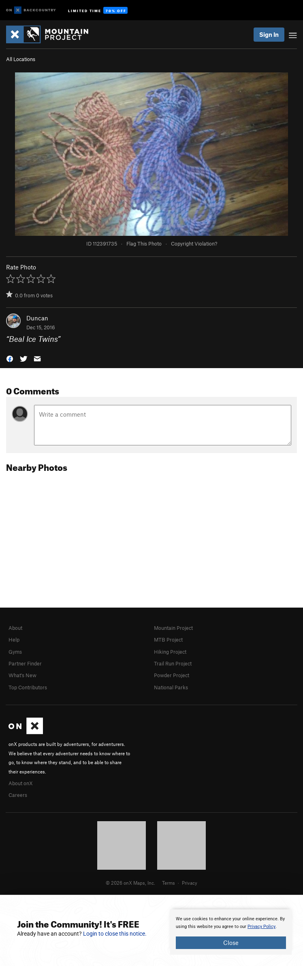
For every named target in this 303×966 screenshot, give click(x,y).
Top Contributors (28, 687)
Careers (18, 795)
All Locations (20, 59)
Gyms (15, 651)
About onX (21, 783)
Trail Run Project (173, 663)
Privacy (189, 883)
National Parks (171, 687)
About (15, 628)
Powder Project (171, 675)
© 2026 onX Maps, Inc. (130, 883)
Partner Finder (25, 663)
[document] (231, 932)
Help (14, 639)
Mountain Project (173, 628)
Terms (168, 883)
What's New (22, 675)
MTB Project (168, 639)
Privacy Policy (261, 926)
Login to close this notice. (115, 933)
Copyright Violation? (194, 243)
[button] (9, 357)
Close (231, 942)
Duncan (37, 318)
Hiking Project (170, 651)
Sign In (269, 34)
